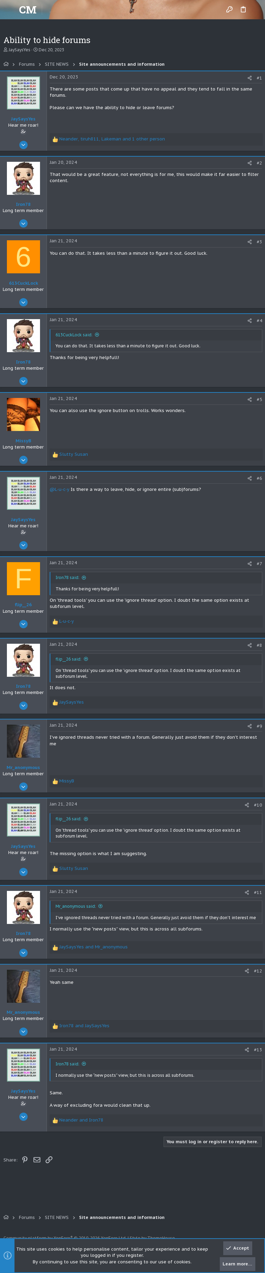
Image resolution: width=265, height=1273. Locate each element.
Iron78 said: (67, 577)
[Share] (249, 78)
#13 (258, 1050)
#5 (259, 399)
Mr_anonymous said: (76, 906)
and (93, 947)
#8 (259, 645)
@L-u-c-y (59, 489)
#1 (259, 78)
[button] (10, 9)
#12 (258, 971)
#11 (258, 892)
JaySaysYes (19, 49)
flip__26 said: (68, 659)
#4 (259, 321)
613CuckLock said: (74, 334)
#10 (258, 805)
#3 (259, 242)
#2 (259, 163)
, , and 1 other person (112, 139)
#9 (259, 726)
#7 (259, 564)
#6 (259, 478)
